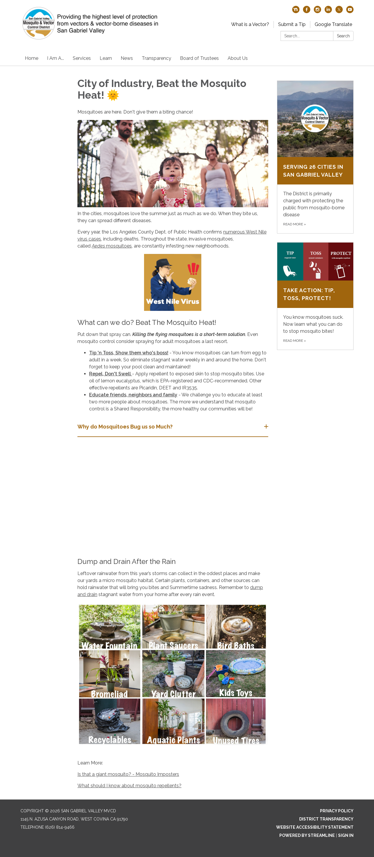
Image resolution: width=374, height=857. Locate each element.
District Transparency (326, 819)
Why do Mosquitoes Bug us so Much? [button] (125, 427)
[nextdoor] (295, 11)
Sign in (346, 835)
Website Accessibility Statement (315, 827)
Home (31, 58)
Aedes (98, 246)
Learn (106, 58)
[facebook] (306, 11)
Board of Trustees (199, 58)
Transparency (156, 58)
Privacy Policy (337, 811)
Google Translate (333, 24)
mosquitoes (118, 246)
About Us (238, 58)
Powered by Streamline (307, 835)
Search (343, 36)
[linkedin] (328, 11)
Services (82, 58)
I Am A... (55, 58)
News (127, 58)
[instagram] (317, 11)
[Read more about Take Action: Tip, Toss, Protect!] (315, 296)
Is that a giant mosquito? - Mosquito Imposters (128, 774)
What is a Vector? (250, 24)
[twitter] (339, 11)
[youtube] (350, 11)
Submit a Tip (292, 24)
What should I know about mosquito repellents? (129, 785)
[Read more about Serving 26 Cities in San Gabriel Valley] (315, 157)
